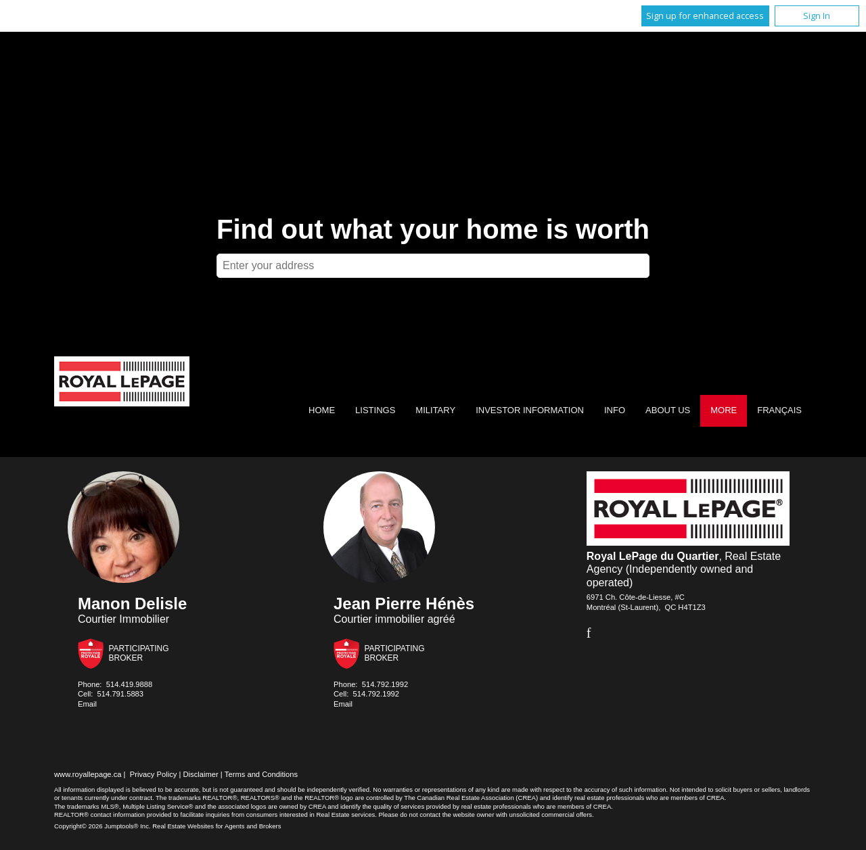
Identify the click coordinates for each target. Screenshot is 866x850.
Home (322, 410)
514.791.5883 (120, 694)
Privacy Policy (153, 774)
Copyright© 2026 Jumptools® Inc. (102, 826)
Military (435, 410)
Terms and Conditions (261, 774)
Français (779, 410)
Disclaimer (201, 774)
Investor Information (530, 410)
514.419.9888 (129, 684)
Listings (375, 410)
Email (87, 704)
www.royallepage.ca (88, 774)
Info (614, 410)
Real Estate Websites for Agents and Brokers (216, 826)
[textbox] (433, 266)
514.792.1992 (385, 684)
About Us (667, 410)
